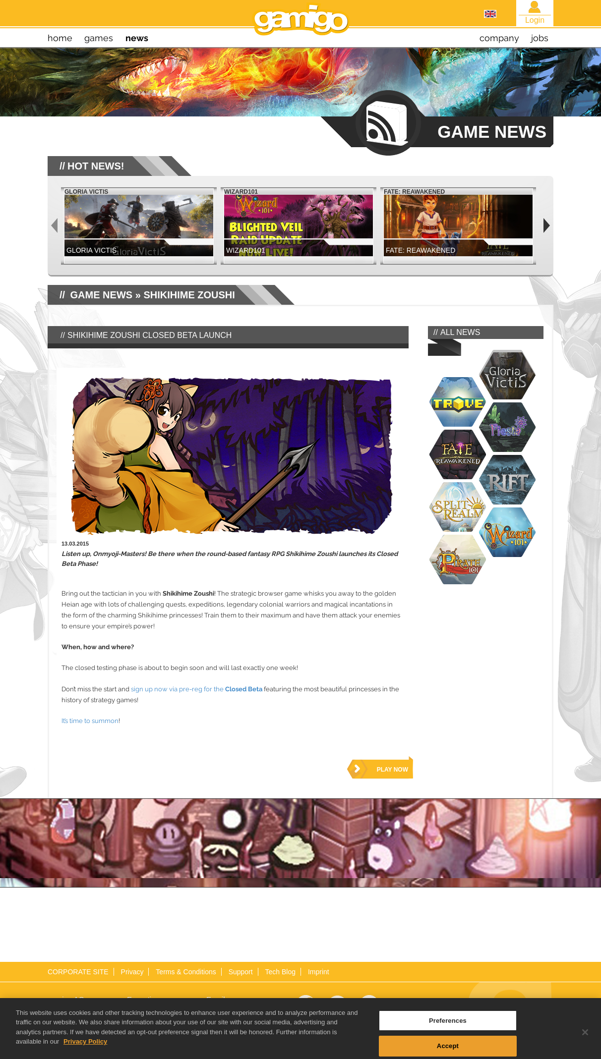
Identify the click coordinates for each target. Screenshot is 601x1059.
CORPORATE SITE (78, 972)
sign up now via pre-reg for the (177, 689)
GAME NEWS (101, 294)
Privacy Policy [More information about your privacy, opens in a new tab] (85, 1050)
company (499, 38)
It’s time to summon (90, 721)
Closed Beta (243, 689)
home (60, 38)
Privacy (132, 972)
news (136, 38)
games (98, 38)
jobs (539, 38)
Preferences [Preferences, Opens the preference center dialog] (448, 1028)
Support (241, 972)
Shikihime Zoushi (189, 294)
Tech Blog (280, 972)
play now (392, 769)
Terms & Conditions (186, 972)
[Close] (585, 1040)
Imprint (318, 972)
